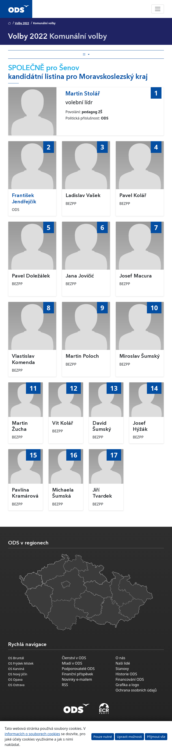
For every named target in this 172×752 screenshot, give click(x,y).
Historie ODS (126, 674)
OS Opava (15, 679)
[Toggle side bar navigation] (86, 54)
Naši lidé (123, 663)
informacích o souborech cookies (32, 733)
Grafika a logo (127, 684)
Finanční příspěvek (77, 674)
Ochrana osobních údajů (136, 690)
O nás (120, 657)
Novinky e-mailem (77, 679)
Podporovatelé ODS (78, 668)
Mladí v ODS (72, 663)
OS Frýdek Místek (21, 663)
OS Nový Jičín (17, 674)
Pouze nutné (102, 737)
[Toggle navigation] (157, 8)
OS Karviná (16, 669)
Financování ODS (130, 679)
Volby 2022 (22, 23)
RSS (65, 684)
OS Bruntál (16, 658)
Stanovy (122, 668)
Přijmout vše (156, 737)
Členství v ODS (74, 657)
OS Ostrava (16, 685)
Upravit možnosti (129, 737)
